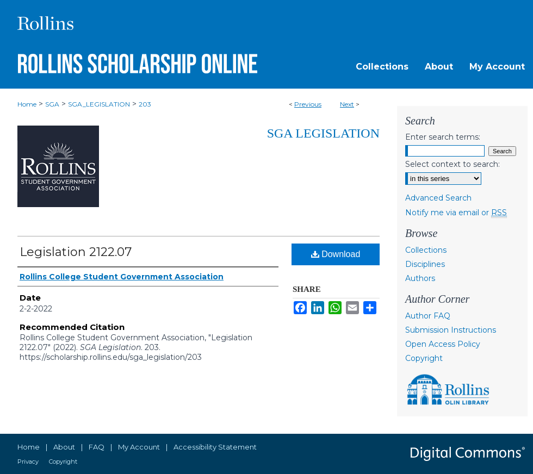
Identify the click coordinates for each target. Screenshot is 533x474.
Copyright (424, 358)
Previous (307, 104)
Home (26, 104)
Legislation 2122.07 (76, 252)
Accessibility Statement (215, 446)
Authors (420, 278)
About (64, 446)
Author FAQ (427, 316)
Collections (426, 250)
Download (336, 254)
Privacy (28, 461)
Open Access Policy (442, 344)
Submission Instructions (450, 330)
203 (145, 104)
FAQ (96, 446)
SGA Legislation (323, 133)
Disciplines (425, 264)
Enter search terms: (442, 137)
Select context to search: (452, 164)
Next (347, 104)
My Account (139, 446)
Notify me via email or (456, 212)
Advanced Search (438, 198)
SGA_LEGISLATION (99, 104)
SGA (52, 104)
